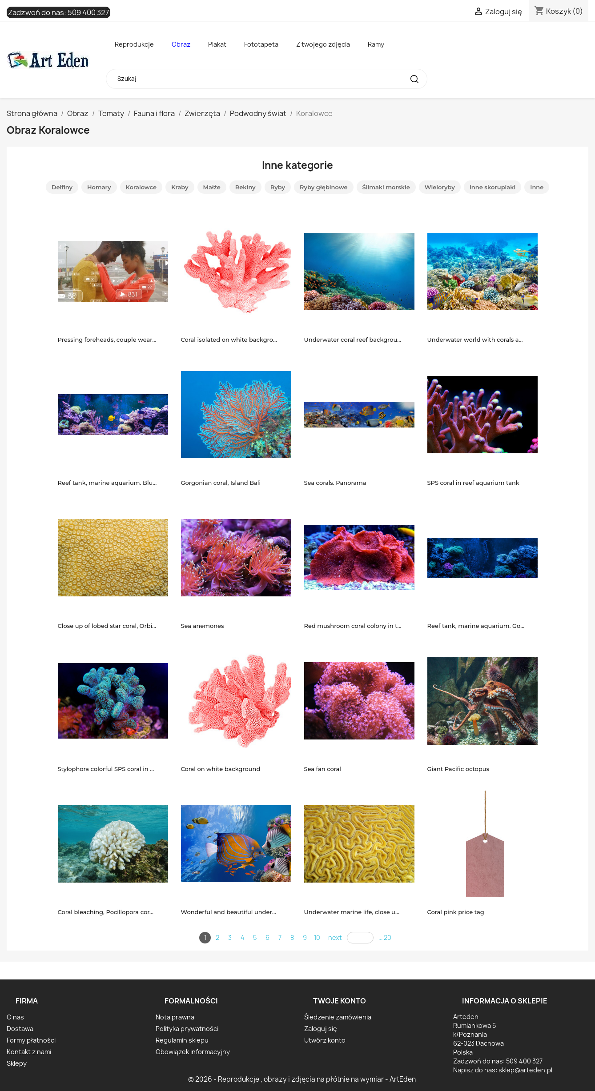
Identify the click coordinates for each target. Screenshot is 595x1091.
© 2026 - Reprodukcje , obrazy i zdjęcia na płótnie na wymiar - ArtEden (302, 1079)
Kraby (179, 187)
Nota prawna (175, 1017)
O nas (15, 1017)
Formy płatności (31, 1040)
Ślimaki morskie (386, 187)
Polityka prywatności (187, 1028)
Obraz (181, 44)
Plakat (217, 44)
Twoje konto (339, 1001)
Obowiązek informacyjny (193, 1051)
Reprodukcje (134, 44)
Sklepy (17, 1063)
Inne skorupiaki (493, 187)
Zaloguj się (320, 1028)
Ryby (277, 187)
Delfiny (62, 187)
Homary (99, 187)
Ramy (376, 44)
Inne (536, 187)
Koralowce (141, 187)
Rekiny (245, 187)
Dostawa (20, 1028)
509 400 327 (88, 12)
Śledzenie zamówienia (337, 1017)
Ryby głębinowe (324, 187)
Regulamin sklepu (182, 1040)
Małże (212, 187)
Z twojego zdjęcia (323, 44)
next (335, 937)
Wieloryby (440, 187)
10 (317, 937)
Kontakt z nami (29, 1051)
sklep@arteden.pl (525, 1070)
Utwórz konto (325, 1040)
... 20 (384, 937)
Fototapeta (261, 44)
